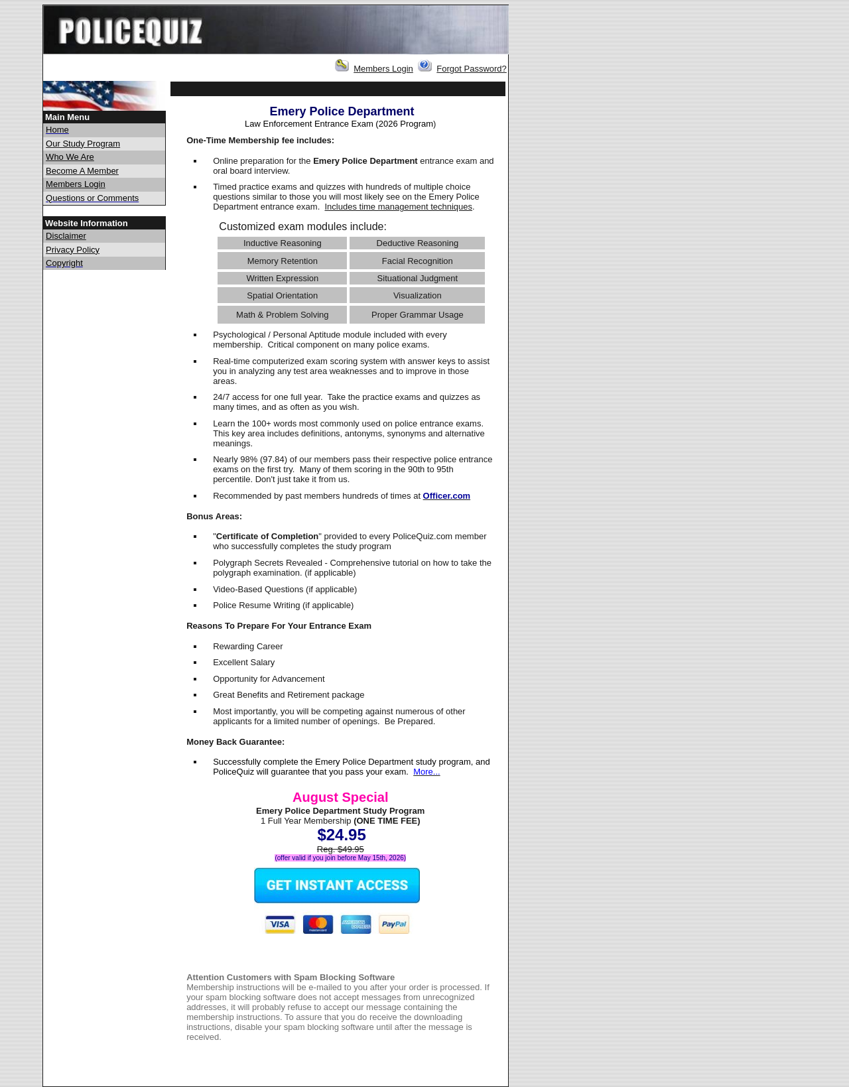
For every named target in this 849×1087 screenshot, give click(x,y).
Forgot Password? (471, 69)
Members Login (383, 69)
